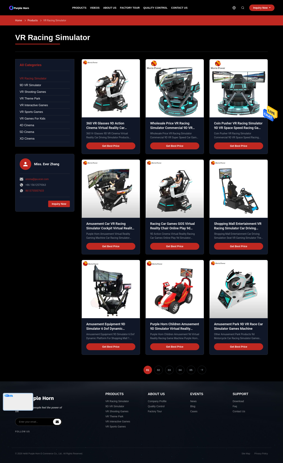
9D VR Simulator (30, 85)
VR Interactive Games (34, 105)
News (193, 401)
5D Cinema (27, 131)
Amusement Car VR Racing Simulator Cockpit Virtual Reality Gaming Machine (110, 228)
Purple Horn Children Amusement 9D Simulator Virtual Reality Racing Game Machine (174, 328)
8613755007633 (34, 190)
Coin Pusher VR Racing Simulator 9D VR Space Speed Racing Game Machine (238, 127)
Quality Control (155, 7)
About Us (109, 7)
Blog (192, 406)
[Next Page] (202, 370)
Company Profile (157, 401)
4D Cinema (27, 125)
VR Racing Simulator (33, 78)
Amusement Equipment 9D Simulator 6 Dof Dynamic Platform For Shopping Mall (106, 328)
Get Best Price (110, 145)
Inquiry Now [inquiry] (262, 7)
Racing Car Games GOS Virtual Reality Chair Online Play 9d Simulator (172, 228)
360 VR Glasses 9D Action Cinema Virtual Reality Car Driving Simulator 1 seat (105, 127)
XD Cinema (27, 138)
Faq (235, 406)
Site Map (246, 453)
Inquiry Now (59, 203)
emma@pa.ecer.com (37, 179)
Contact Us (179, 7)
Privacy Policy (261, 453)
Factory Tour (130, 7)
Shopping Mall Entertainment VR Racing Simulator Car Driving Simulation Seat (237, 228)
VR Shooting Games (33, 91)
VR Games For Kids (32, 118)
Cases (193, 411)
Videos (95, 7)
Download (238, 401)
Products (79, 7)
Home (18, 20)
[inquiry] (57, 422)
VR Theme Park (30, 98)
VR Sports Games (31, 111)
